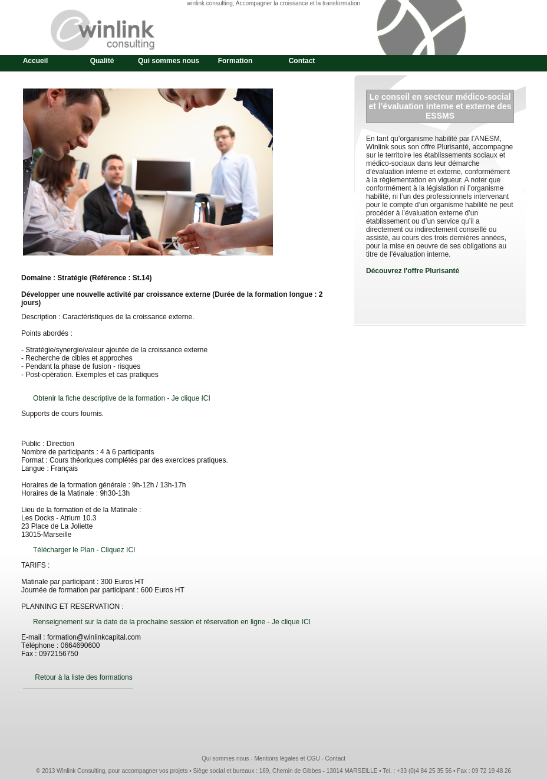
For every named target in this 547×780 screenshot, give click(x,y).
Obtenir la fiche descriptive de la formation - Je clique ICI (121, 398)
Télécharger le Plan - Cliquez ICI (84, 550)
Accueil (35, 61)
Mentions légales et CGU (286, 758)
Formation (235, 61)
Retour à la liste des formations (83, 677)
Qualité (102, 61)
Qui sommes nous (168, 61)
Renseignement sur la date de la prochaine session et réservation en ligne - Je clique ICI (172, 622)
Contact (302, 61)
